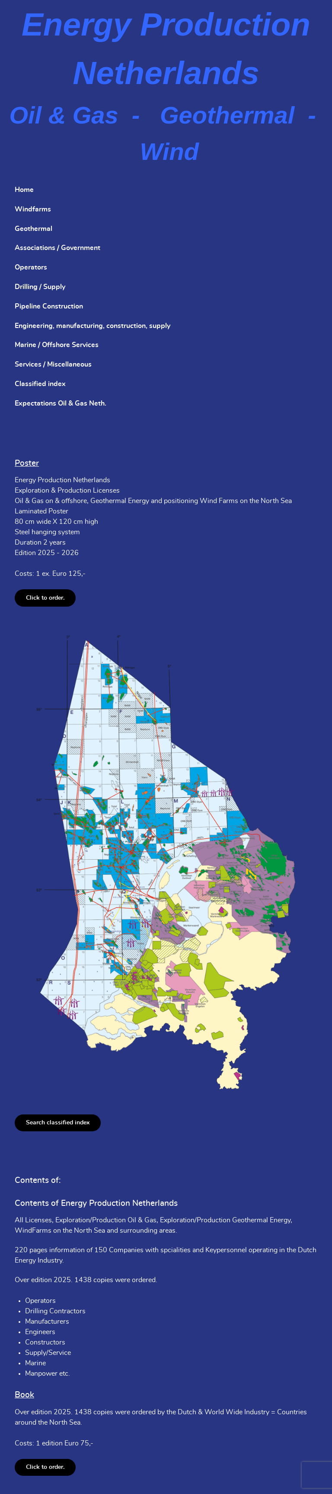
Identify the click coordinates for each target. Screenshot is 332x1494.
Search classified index (57, 1122)
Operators (31, 267)
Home (24, 189)
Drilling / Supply (40, 286)
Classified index (40, 383)
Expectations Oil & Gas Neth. (60, 403)
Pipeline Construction (49, 306)
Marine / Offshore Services (57, 344)
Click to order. (45, 597)
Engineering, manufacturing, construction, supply (92, 325)
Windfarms (33, 209)
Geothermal (33, 228)
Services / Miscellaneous (53, 364)
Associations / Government (57, 247)
